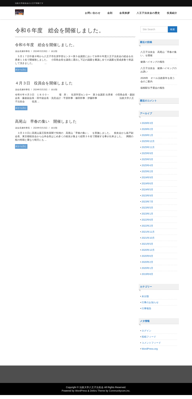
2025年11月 (148, 147)
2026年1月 (147, 135)
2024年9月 (147, 177)
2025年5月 (147, 159)
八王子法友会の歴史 (148, 13)
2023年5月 (147, 207)
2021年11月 (148, 231)
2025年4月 (147, 165)
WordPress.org (150, 348)
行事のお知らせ (150, 302)
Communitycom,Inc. (119, 390)
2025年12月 (148, 141)
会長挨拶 (124, 13)
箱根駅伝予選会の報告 (152, 87)
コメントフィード (151, 342)
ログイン (146, 330)
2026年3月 (147, 123)
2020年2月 (147, 262)
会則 (109, 13)
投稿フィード (149, 336)
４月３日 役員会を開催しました (44, 83)
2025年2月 (147, 171)
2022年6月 (147, 219)
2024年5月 (147, 189)
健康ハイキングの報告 (152, 61)
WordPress (81, 390)
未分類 (54, 51)
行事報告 (146, 308)
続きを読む (21, 69)
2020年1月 (147, 268)
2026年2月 (147, 129)
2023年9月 (147, 195)
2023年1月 (147, 213)
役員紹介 (172, 13)
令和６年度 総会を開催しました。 (46, 45)
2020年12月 (148, 250)
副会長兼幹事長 (22, 51)
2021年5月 (147, 243)
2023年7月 (147, 201)
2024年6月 (147, 183)
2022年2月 (147, 225)
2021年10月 (148, 237)
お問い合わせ (92, 13)
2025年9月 (147, 153)
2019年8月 (147, 274)
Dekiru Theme (97, 390)
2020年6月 (147, 256)
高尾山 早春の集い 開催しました (46, 121)
